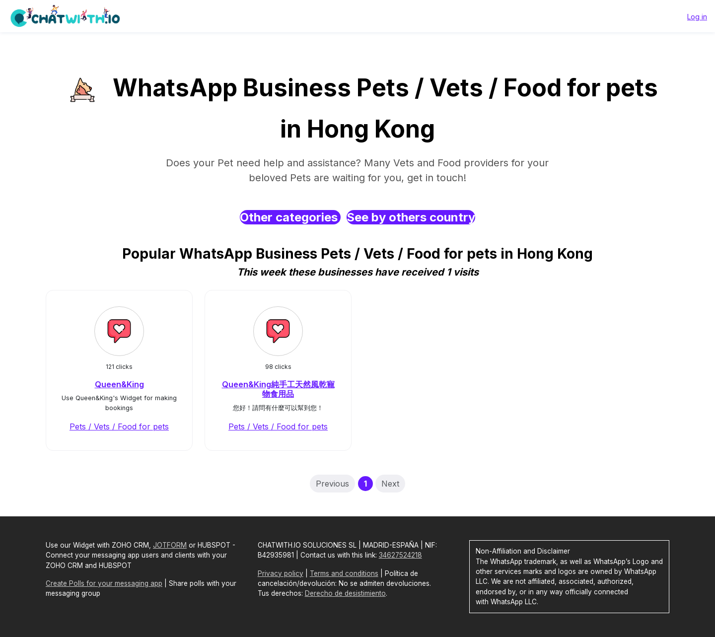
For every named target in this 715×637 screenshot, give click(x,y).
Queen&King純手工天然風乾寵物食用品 (278, 389)
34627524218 (400, 555)
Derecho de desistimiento (345, 593)
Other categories (290, 217)
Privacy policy (280, 573)
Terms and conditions (344, 573)
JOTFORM (170, 545)
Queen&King (119, 384)
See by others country (411, 217)
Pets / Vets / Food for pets (119, 426)
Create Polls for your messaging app (104, 583)
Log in (697, 16)
